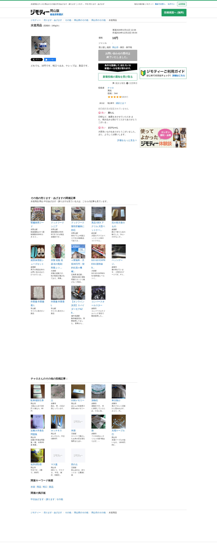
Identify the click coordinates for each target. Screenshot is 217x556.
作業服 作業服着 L (38, 296)
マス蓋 (58, 457)
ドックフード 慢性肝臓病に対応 (78, 219)
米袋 (78, 423)
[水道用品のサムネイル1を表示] (41, 45)
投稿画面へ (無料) (174, 12)
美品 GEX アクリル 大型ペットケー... (98, 219)
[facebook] (50, 59)
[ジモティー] (40, 12)
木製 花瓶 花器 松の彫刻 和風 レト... (58, 256)
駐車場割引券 (38, 393)
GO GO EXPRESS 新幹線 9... (98, 256)
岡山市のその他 (98, 20)
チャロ (111, 88)
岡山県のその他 (81, 20)
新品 (51, 487)
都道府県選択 (56, 14)
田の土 (78, 457)
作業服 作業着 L (58, 296)
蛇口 (45, 487)
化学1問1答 (38, 457)
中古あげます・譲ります (43, 499)
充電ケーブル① (119, 425)
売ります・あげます (53, 20)
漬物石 (98, 393)
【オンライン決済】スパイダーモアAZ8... (78, 300)
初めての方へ (160, 4)
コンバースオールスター (98, 296)
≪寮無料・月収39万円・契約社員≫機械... (78, 258)
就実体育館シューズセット (38, 254)
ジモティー (36, 20)
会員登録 (181, 4)
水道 (33, 487)
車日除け (119, 393)
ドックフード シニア (58, 217)
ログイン (171, 4)
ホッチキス (58, 423)
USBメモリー (78, 393)
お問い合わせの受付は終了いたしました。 (117, 55)
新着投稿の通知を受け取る (118, 76)
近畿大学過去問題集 (38, 425)
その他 (68, 20)
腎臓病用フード (38, 217)
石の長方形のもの (119, 217)
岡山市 (115, 47)
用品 (39, 487)
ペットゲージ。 (119, 254)
